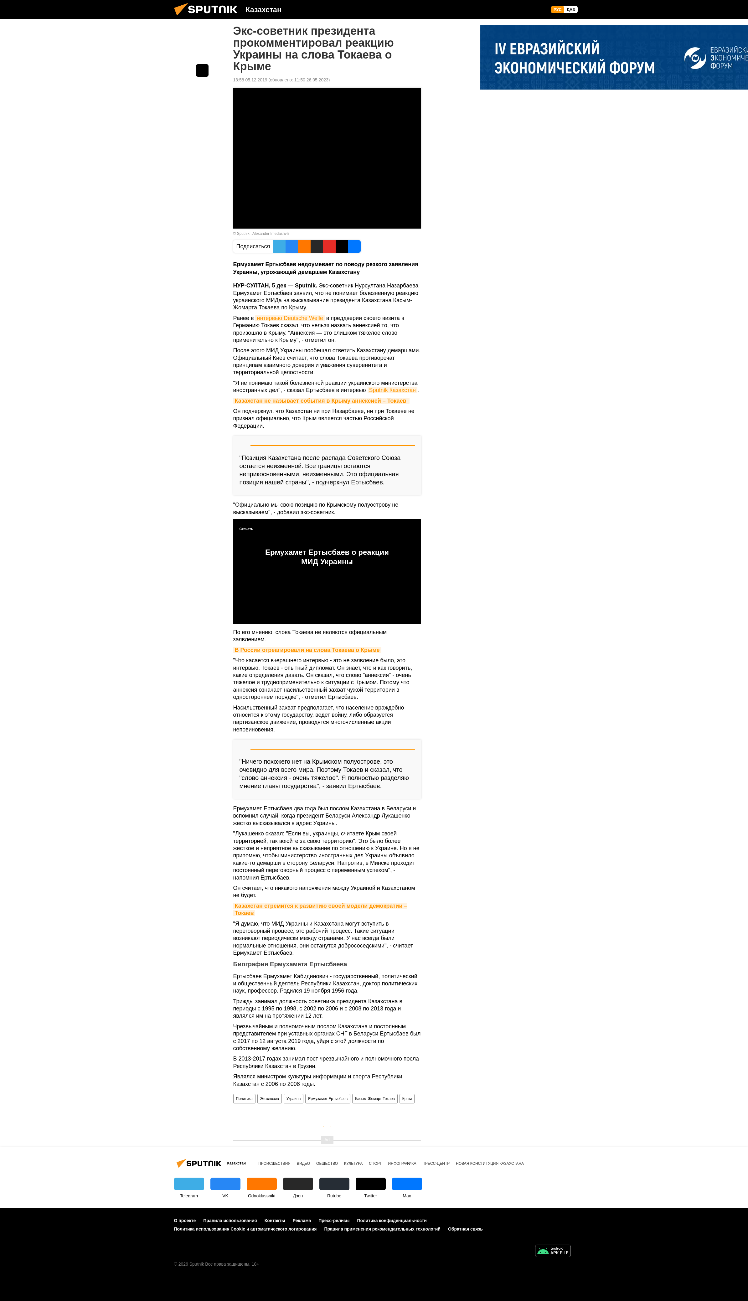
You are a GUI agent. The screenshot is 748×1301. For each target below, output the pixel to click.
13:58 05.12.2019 (250, 79)
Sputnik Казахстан (392, 390)
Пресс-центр (436, 1163)
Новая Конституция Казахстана (490, 1163)
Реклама (302, 1220)
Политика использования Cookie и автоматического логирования (245, 1228)
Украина (293, 1099)
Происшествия (274, 1163)
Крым (407, 1099)
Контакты (275, 1220)
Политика (244, 1099)
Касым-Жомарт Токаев (375, 1099)
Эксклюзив (269, 1099)
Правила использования (230, 1220)
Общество (327, 1163)
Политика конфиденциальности (391, 1220)
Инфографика (402, 1163)
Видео (303, 1163)
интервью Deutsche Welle (290, 318)
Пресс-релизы (333, 1220)
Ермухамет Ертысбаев (328, 1099)
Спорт (375, 1163)
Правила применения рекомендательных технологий (382, 1228)
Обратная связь (465, 1228)
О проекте (185, 1220)
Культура (353, 1163)
